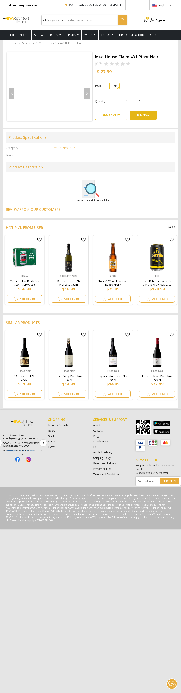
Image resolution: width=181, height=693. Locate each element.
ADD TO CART (115, 114)
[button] (4, 450)
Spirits (72, 35)
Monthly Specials (58, 425)
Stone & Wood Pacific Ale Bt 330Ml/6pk (113, 282)
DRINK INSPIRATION (131, 35)
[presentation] (43, 443)
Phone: (24, 5)
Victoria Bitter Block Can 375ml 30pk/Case (24, 282)
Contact (98, 430)
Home (13, 43)
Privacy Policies (102, 468)
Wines (88, 35)
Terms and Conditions (106, 474)
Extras (106, 35)
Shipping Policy (102, 458)
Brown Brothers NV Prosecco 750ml (68, 282)
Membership (100, 441)
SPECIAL (39, 35)
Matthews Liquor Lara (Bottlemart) (95, 5)
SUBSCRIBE (170, 481)
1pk (114, 86)
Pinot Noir (27, 43)
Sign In (160, 20)
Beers (54, 35)
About (96, 425)
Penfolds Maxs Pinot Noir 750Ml (157, 377)
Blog (96, 436)
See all (172, 226)
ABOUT (154, 35)
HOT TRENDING (18, 35)
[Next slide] (87, 93)
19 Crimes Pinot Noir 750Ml (24, 377)
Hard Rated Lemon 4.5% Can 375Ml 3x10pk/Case (157, 282)
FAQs (96, 447)
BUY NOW (143, 115)
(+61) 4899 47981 (21, 447)
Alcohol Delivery (102, 452)
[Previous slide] (11, 93)
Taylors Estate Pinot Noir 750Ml (113, 377)
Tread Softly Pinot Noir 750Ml (68, 377)
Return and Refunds (105, 463)
